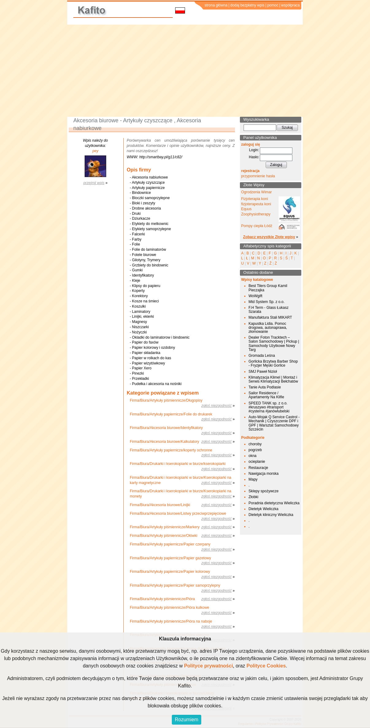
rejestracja (250, 171)
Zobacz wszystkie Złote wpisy (269, 237)
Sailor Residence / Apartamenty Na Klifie (266, 395)
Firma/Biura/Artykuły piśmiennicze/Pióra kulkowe (169, 607)
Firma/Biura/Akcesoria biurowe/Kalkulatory (164, 441)
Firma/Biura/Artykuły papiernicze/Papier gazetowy (170, 558)
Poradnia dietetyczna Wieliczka (274, 503)
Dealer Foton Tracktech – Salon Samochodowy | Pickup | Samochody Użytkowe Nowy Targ (274, 343)
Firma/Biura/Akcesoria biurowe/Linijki (160, 505)
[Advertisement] (185, 71)
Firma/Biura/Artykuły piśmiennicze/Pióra (162, 599)
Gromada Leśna (262, 355)
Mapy (253, 479)
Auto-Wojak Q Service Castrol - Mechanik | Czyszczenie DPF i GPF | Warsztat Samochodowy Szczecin (274, 423)
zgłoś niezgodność (216, 405)
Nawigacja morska (264, 473)
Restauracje (258, 468)
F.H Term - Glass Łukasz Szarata (268, 309)
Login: (254, 150)
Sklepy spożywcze (264, 491)
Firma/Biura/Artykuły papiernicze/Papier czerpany (170, 544)
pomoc (272, 5)
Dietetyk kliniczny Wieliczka (271, 515)
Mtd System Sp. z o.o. (266, 302)
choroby (255, 444)
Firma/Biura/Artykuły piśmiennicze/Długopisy (166, 400)
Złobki (253, 497)
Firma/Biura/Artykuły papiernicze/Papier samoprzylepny (175, 585)
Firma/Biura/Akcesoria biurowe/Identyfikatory (166, 428)
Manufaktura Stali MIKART (270, 317)
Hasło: (254, 157)
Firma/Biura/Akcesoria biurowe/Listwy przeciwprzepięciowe (178, 513)
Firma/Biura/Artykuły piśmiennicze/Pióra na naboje (171, 621)
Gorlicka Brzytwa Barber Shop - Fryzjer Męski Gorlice (273, 363)
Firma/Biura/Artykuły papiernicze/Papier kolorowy (170, 571)
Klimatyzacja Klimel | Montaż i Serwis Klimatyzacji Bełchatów (273, 379)
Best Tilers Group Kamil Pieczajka (268, 288)
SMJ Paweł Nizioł (263, 371)
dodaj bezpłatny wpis (247, 5)
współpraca (290, 5)
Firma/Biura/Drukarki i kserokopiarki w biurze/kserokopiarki (177, 464)
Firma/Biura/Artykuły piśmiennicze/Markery (164, 527)
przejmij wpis (94, 183)
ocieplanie (257, 461)
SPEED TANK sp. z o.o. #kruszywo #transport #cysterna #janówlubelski (269, 407)
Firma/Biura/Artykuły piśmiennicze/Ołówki (163, 535)
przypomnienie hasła (258, 176)
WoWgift (255, 296)
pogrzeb (255, 450)
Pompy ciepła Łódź (256, 226)
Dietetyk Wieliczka (263, 509)
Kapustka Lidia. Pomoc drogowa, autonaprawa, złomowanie (268, 327)
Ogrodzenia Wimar (256, 192)
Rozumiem (186, 719)
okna (252, 456)
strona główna (216, 5)
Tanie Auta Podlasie (265, 387)
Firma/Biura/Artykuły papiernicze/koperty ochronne (171, 450)
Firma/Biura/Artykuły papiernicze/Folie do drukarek (171, 414)
